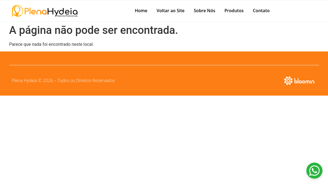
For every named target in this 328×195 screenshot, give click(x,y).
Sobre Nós (204, 11)
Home (141, 11)
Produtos (234, 11)
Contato (261, 11)
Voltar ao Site (171, 11)
